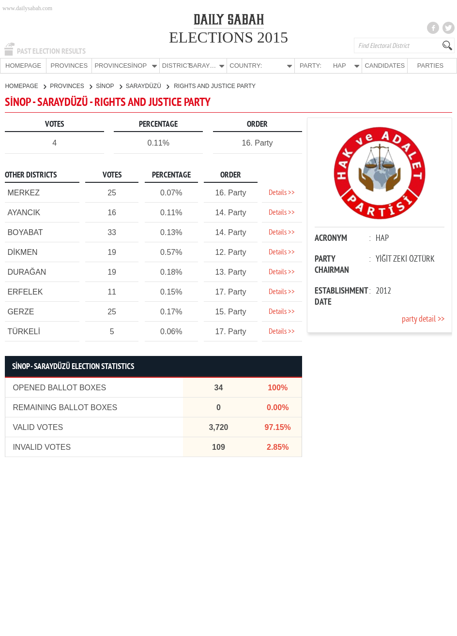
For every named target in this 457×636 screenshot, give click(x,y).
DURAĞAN (26, 271)
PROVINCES (69, 65)
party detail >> (423, 319)
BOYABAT (25, 232)
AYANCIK (23, 212)
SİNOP (109, 85)
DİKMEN (22, 252)
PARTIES (430, 65)
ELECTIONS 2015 (228, 37)
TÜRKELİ (23, 331)
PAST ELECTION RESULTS (51, 51)
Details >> (282, 192)
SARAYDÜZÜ (147, 85)
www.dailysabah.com (27, 8)
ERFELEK (25, 291)
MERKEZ (23, 192)
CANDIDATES (385, 65)
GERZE (20, 311)
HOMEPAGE (23, 65)
